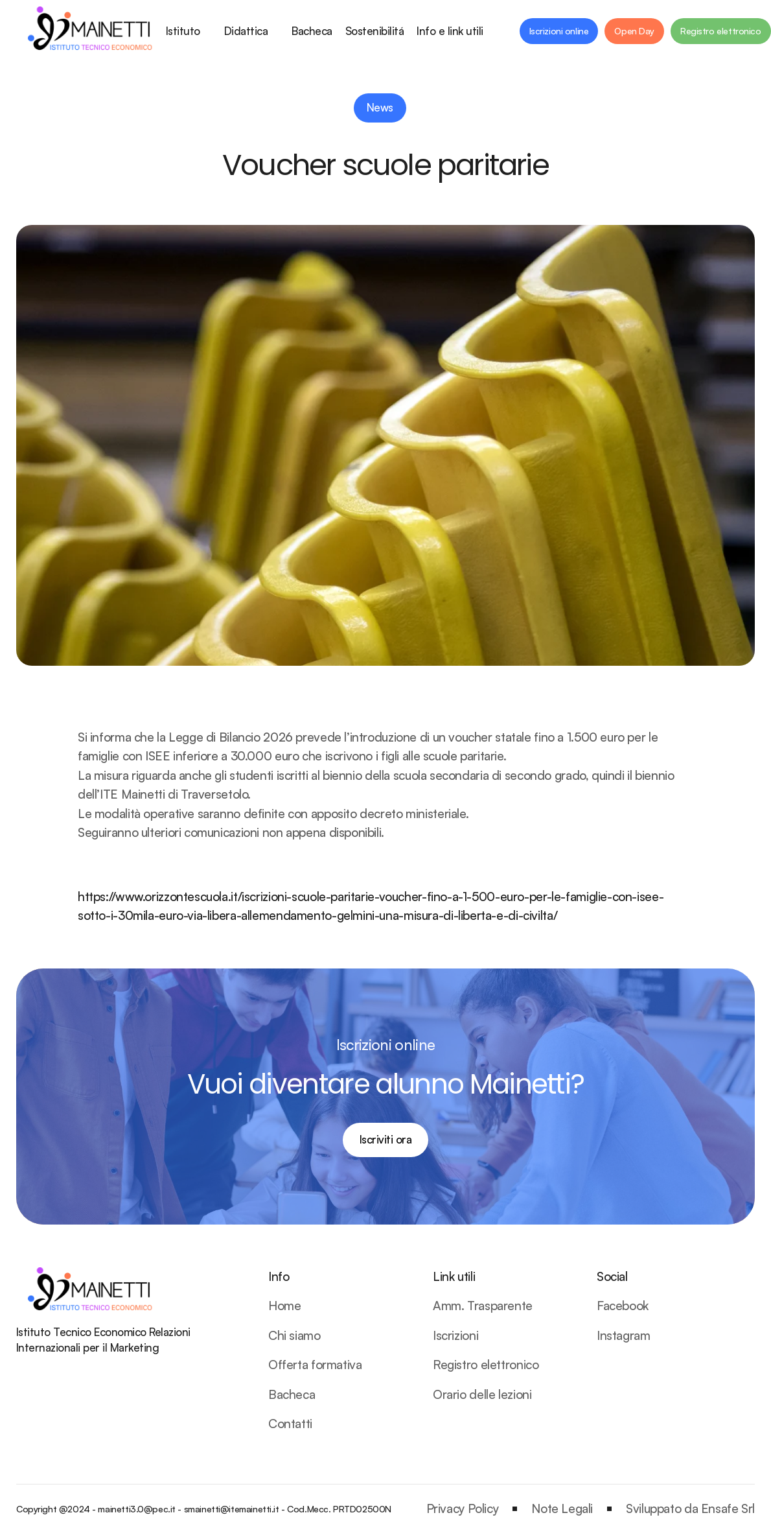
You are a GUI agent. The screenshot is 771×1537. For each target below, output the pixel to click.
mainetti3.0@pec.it (136, 1508)
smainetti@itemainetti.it (231, 1508)
